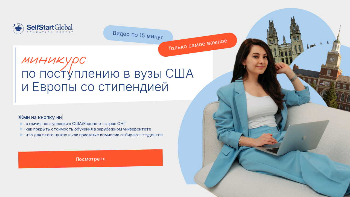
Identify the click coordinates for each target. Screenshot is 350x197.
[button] (90, 158)
